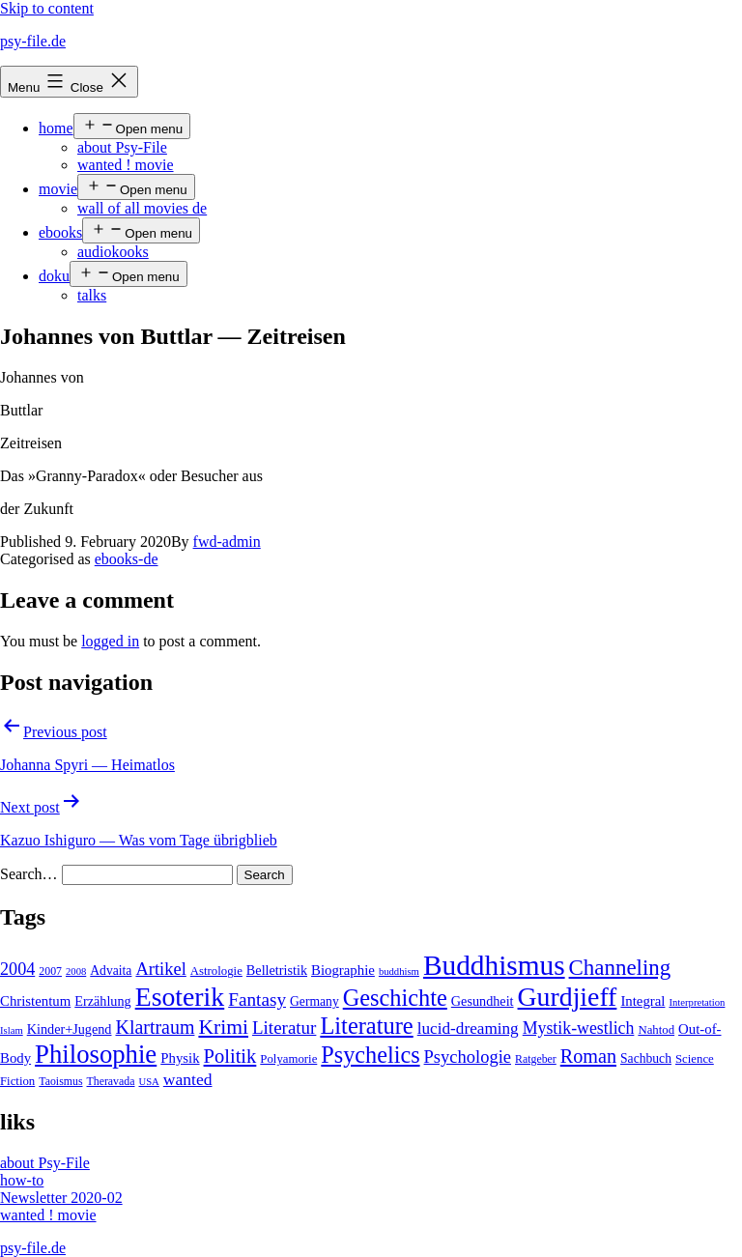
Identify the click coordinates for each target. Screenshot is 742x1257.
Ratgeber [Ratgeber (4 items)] (535, 1059)
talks (91, 295)
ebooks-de (126, 559)
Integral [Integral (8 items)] (642, 1001)
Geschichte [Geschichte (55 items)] (395, 998)
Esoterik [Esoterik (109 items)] (180, 997)
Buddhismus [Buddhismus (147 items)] (494, 965)
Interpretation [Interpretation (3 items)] (697, 1002)
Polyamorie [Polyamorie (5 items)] (288, 1059)
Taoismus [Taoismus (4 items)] (60, 1081)
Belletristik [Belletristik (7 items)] (276, 970)
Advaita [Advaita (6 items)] (110, 970)
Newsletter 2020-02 (61, 1197)
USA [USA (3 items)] (148, 1081)
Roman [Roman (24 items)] (588, 1056)
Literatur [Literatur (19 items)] (284, 1027)
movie (58, 189)
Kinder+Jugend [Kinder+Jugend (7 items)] (69, 1029)
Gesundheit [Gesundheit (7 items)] (482, 1001)
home (56, 128)
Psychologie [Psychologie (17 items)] (467, 1057)
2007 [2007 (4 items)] (50, 971)
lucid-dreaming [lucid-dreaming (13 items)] (468, 1028)
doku (54, 276)
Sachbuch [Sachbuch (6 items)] (645, 1058)
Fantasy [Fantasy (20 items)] (257, 999)
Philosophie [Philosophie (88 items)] (96, 1054)
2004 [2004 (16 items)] (17, 969)
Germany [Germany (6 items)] (314, 1001)
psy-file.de (33, 41)
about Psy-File (122, 147)
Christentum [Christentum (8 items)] (35, 1001)
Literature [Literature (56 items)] (366, 1026)
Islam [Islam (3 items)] (11, 1030)
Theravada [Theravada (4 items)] (111, 1081)
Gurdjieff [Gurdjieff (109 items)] (567, 997)
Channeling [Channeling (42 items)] (620, 968)
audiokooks (113, 251)
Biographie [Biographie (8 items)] (343, 970)
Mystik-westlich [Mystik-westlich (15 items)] (579, 1028)
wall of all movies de (142, 208)
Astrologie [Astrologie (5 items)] (216, 971)
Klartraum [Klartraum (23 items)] (154, 1027)
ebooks (60, 232)
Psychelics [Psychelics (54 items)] (370, 1055)
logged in (110, 641)
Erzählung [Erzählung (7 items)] (102, 1001)
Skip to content (47, 8)
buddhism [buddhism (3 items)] (399, 971)
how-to (21, 1180)
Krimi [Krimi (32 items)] (223, 1027)
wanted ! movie (125, 165)
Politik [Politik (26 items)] (230, 1056)
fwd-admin (227, 541)
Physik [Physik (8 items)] (179, 1058)
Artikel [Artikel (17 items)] (160, 969)
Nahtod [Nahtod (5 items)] (656, 1030)
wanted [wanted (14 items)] (188, 1079)
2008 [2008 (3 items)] (76, 971)
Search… (29, 874)
